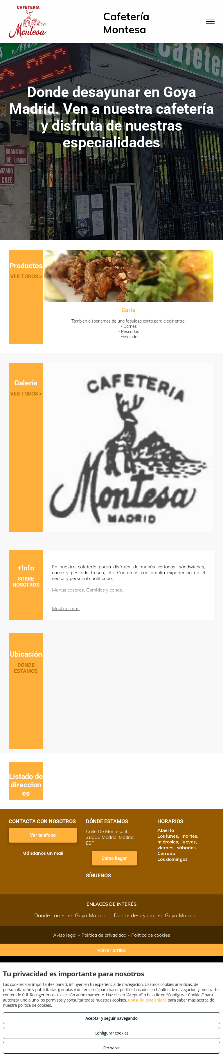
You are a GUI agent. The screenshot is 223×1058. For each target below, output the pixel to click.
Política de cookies (150, 935)
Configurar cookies (112, 1033)
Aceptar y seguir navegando (111, 1018)
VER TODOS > (26, 276)
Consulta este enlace (147, 1000)
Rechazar (111, 1047)
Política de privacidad (104, 935)
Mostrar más (66, 608)
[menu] (210, 21)
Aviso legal (65, 935)
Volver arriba (111, 950)
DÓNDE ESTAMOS (26, 668)
